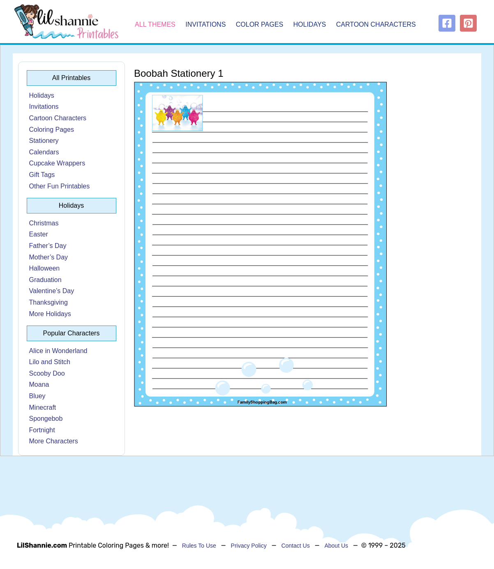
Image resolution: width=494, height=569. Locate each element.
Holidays (310, 24)
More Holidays (50, 313)
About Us (336, 545)
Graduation (45, 279)
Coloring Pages (51, 129)
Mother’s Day (48, 257)
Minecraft (42, 407)
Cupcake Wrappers (57, 163)
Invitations (206, 24)
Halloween (44, 268)
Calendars (44, 152)
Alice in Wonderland (58, 350)
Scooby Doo (47, 373)
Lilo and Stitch (50, 361)
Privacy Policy (249, 545)
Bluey (37, 395)
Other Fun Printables (59, 186)
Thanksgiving (48, 302)
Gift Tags (42, 174)
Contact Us (295, 545)
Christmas (44, 223)
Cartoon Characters (376, 24)
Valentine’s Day (51, 290)
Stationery (44, 140)
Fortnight (42, 430)
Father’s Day (48, 245)
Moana (39, 384)
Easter (38, 234)
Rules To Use (199, 545)
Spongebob (46, 418)
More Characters (53, 441)
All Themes (155, 24)
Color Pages (260, 24)
